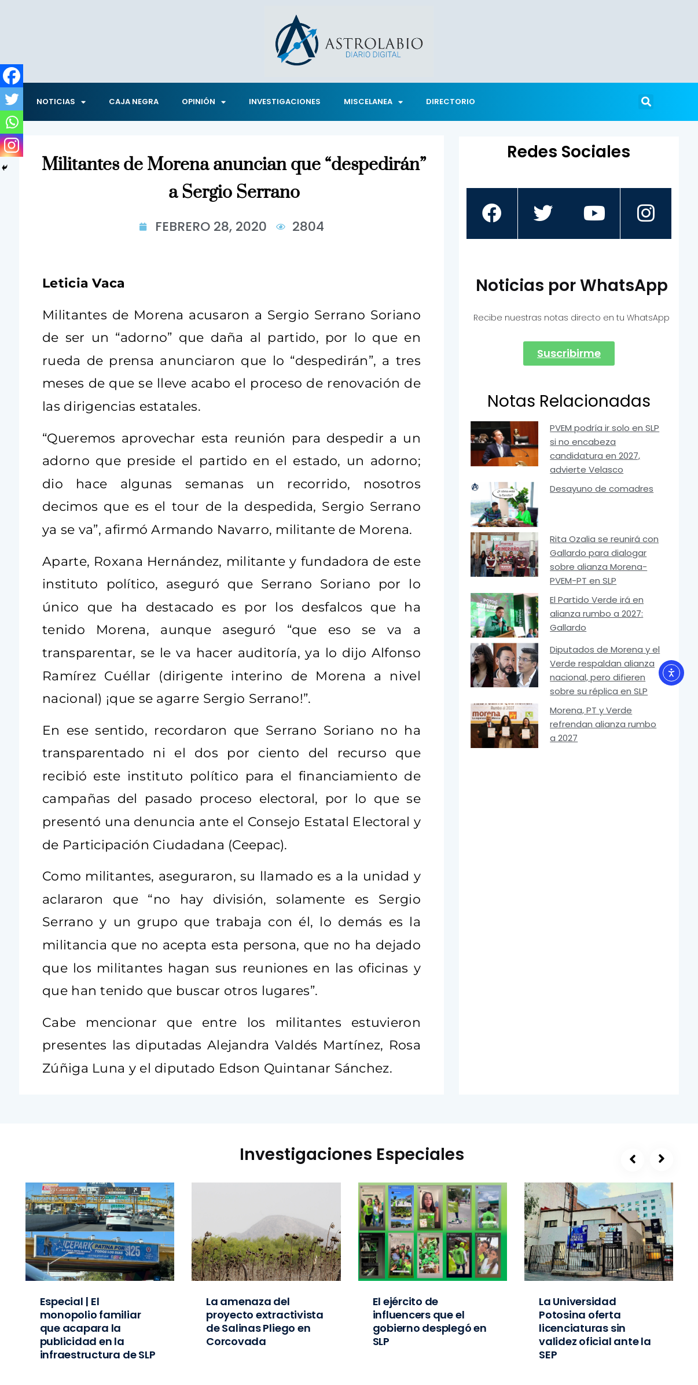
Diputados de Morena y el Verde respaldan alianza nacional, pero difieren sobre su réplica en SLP (605, 670)
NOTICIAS (61, 102)
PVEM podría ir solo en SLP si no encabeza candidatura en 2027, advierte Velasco (604, 449)
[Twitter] (11, 98)
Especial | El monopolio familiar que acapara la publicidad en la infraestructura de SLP (98, 1328)
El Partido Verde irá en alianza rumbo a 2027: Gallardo (597, 613)
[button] (645, 101)
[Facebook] (11, 75)
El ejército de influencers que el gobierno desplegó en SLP (430, 1321)
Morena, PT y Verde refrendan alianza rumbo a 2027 (603, 724)
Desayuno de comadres (601, 488)
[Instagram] (11, 145)
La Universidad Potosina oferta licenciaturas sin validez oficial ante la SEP (595, 1328)
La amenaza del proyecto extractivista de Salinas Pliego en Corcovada (265, 1321)
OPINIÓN (204, 102)
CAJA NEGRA (134, 101)
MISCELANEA (373, 102)
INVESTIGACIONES (285, 101)
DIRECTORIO (450, 101)
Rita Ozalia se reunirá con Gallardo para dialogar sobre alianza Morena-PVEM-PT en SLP (604, 560)
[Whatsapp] (11, 122)
